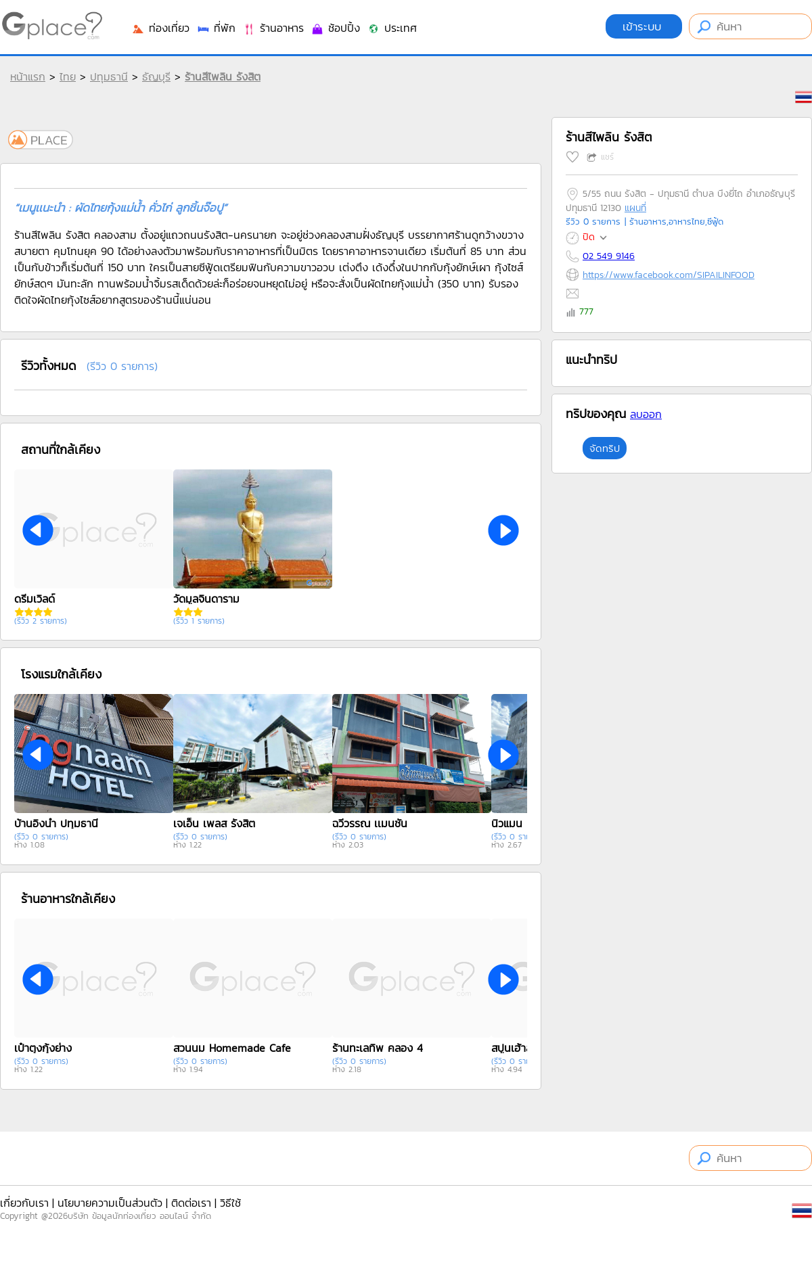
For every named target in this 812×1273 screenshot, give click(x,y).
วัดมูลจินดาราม (206, 598)
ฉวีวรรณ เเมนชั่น (369, 823)
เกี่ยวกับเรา (24, 1203)
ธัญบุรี (156, 76)
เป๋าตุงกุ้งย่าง (43, 1047)
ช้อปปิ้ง (335, 28)
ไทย (68, 76)
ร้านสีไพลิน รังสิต (223, 76)
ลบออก (646, 414)
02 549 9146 (609, 256)
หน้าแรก (27, 76)
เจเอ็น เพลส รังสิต (214, 823)
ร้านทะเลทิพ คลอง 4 (377, 1047)
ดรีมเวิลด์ (34, 598)
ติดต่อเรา (191, 1203)
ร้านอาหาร (273, 28)
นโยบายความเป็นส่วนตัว (110, 1203)
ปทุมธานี (109, 76)
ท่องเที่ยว (160, 28)
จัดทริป (604, 448)
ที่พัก (215, 28)
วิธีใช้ (230, 1203)
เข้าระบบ (644, 26)
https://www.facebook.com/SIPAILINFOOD (668, 275)
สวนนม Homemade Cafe (232, 1047)
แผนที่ (635, 208)
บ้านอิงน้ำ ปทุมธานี (56, 823)
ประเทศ (392, 28)
